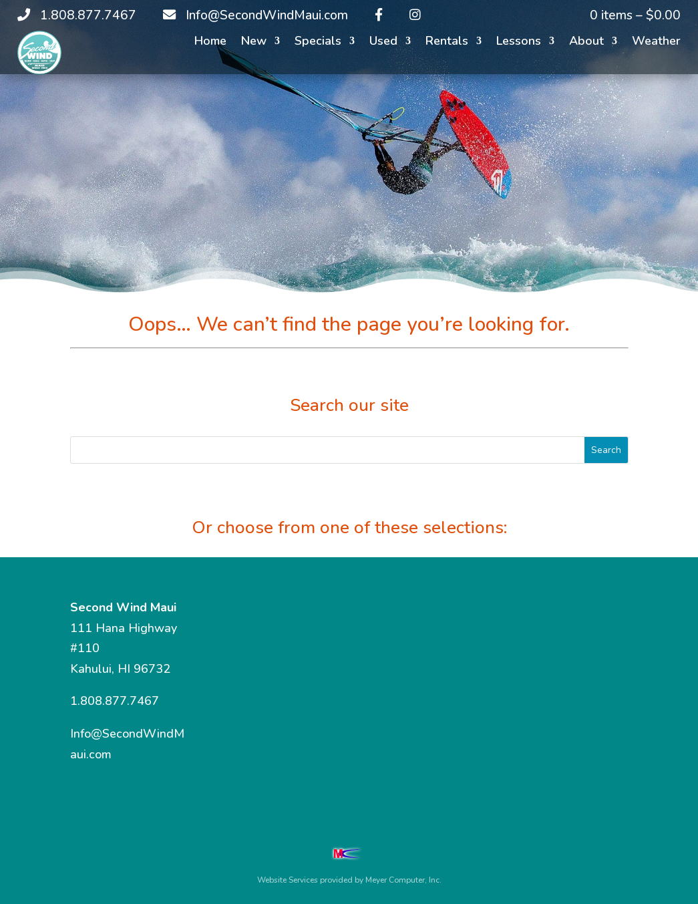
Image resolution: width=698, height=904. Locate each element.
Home (210, 42)
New (254, 42)
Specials (318, 42)
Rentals (446, 42)
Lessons (518, 42)
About (586, 42)
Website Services (287, 880)
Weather (656, 42)
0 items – (635, 15)
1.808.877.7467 (114, 701)
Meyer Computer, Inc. (403, 880)
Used (383, 42)
